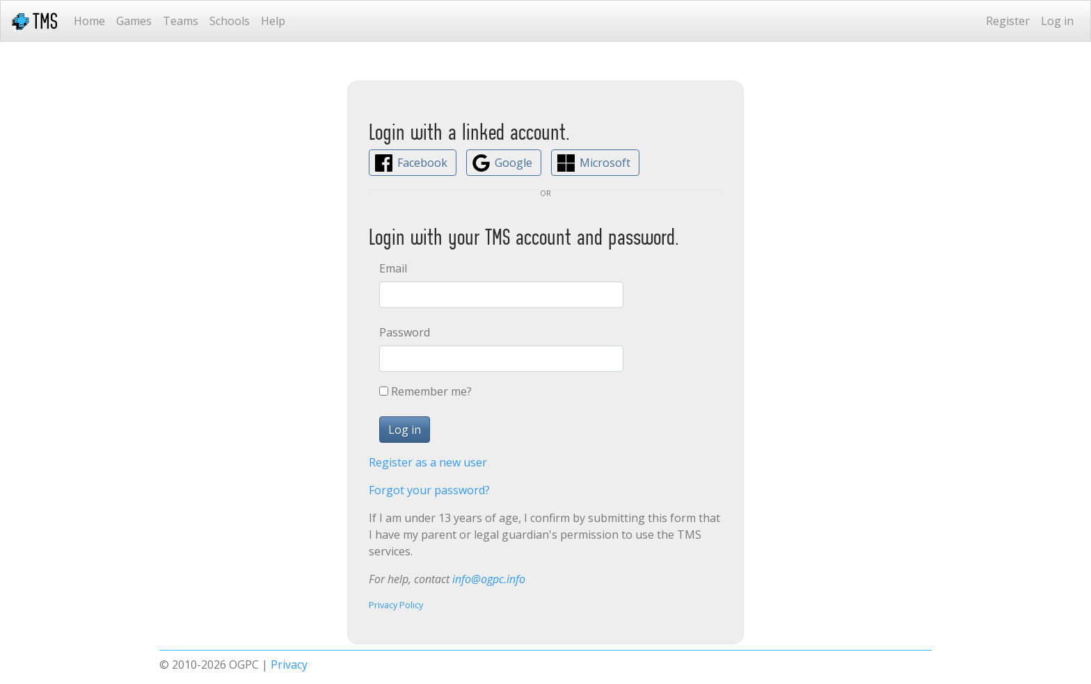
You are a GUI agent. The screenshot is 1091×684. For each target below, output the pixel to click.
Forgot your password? (429, 490)
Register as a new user (428, 462)
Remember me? (431, 391)
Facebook (422, 162)
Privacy (289, 664)
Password (404, 332)
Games (134, 20)
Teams (180, 20)
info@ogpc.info (488, 579)
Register (1008, 20)
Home (89, 20)
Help (273, 20)
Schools (229, 20)
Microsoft (605, 162)
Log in (1057, 20)
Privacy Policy (396, 604)
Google (513, 162)
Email (393, 268)
